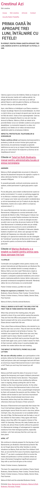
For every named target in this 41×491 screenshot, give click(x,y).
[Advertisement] (20, 71)
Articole (24, 13)
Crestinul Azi (12, 4)
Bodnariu (24, 484)
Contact (33, 13)
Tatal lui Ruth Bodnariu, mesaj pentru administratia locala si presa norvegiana (20, 160)
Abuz (9, 484)
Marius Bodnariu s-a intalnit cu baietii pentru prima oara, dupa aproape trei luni (20, 251)
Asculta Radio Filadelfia (10, 17)
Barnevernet (16, 484)
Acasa (4, 13)
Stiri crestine (14, 13)
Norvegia (11, 486)
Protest (17, 486)
